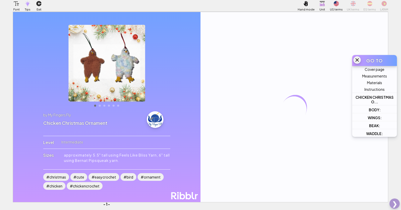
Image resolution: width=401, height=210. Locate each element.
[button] (16, 3)
